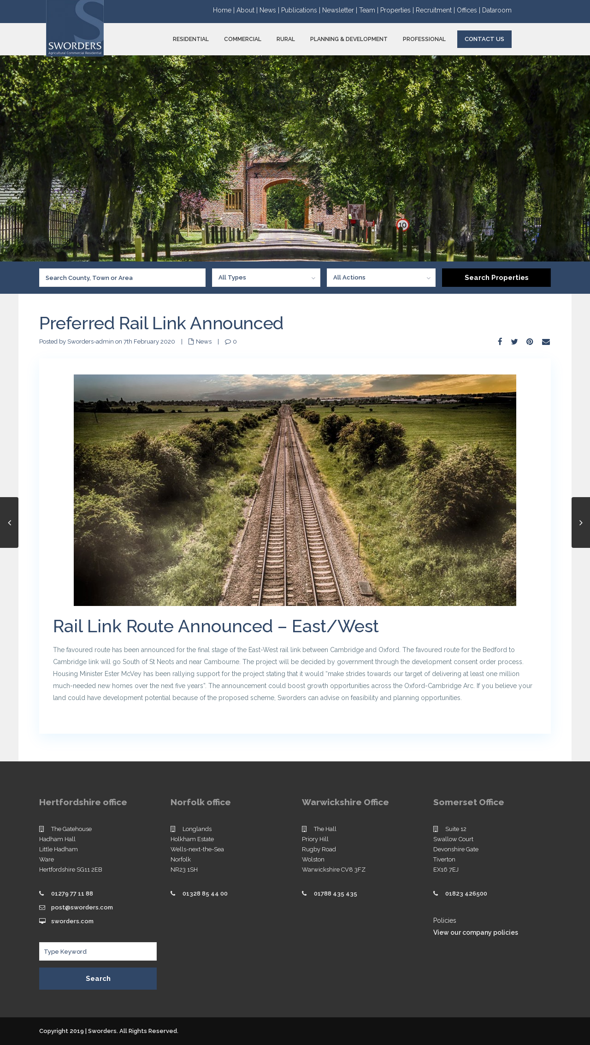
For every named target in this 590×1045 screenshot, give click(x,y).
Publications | (301, 10)
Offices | (469, 10)
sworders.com (72, 921)
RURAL (286, 39)
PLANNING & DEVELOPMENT (349, 39)
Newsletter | (340, 10)
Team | (369, 10)
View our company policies (475, 932)
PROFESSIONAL (424, 39)
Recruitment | (436, 10)
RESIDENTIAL (191, 39)
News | (270, 10)
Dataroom (497, 10)
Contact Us (484, 39)
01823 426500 (466, 893)
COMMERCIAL (242, 39)
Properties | (398, 10)
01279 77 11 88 (72, 893)
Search (98, 978)
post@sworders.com (82, 907)
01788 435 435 (335, 893)
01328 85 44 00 (205, 893)
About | (248, 10)
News (204, 341)
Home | (224, 10)
